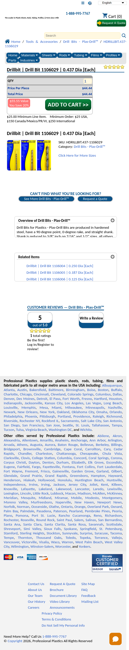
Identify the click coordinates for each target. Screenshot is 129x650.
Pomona (22, 515)
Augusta (36, 444)
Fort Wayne (13, 471)
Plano (8, 515)
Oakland (63, 412)
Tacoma (116, 533)
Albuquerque (112, 385)
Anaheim (61, 440)
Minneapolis (95, 407)
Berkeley (102, 444)
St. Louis (82, 425)
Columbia (64, 458)
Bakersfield (37, 390)
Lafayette (28, 489)
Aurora (50, 444)
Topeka (85, 537)
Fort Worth (71, 398)
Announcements (62, 607)
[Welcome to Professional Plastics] (32, 14)
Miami (56, 407)
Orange (79, 506)
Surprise (86, 533)
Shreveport (12, 529)
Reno (97, 515)
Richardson (113, 515)
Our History (36, 601)
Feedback (88, 595)
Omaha (101, 412)
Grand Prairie (31, 475)
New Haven (84, 502)
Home (12, 55)
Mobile (76, 498)
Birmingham (75, 390)
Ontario (67, 506)
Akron (117, 436)
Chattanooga (66, 453)
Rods (64, 55)
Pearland (75, 511)
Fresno (87, 398)
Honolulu (65, 480)
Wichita (86, 429)
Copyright (15, 641)
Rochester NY (30, 421)
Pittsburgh (47, 416)
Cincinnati (41, 394)
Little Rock (41, 493)
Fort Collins (86, 467)
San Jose (53, 425)
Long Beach (113, 403)
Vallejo (117, 537)
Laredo (98, 489)
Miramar (61, 498)
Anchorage (79, 440)
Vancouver (11, 542)
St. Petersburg (110, 529)
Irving (45, 484)
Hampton (98, 475)
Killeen (117, 484)
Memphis (28, 407)
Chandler (24, 453)
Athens (22, 444)
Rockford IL (50, 421)
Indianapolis (13, 403)
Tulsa (20, 429)
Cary (107, 449)
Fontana (68, 467)
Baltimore (56, 390)
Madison (84, 493)
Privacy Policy (52, 613)
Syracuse (101, 533)
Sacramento (70, 421)
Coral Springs (99, 458)
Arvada (9, 444)
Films (96, 55)
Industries (29, 60)
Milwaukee (73, 407)
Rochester (11, 520)
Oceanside (39, 506)
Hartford (100, 398)
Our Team (35, 595)
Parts (12, 60)
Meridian (10, 498)
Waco (55, 542)
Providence (81, 416)
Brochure (57, 590)
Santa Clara (32, 524)
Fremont (31, 471)
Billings (116, 444)
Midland (45, 498)
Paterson (60, 511)
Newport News (109, 502)
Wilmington (20, 546)
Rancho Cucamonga (74, 515)
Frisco (45, 471)
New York (47, 412)
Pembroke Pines (97, 511)
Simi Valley (32, 529)
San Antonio (112, 421)
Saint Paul (64, 520)
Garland (103, 471)
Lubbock (57, 493)
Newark (9, 412)
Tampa (117, 425)
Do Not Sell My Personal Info (63, 625)
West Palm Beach (88, 542)
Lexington (11, 493)
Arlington (115, 440)
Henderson (12, 480)
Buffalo (116, 390)
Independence (14, 484)
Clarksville (11, 458)
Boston (103, 390)
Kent (104, 484)
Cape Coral (73, 449)
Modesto (92, 498)
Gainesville (60, 471)
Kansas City (53, 403)
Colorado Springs (80, 394)
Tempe (9, 537)
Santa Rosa (77, 524)
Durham (62, 462)
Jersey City (77, 484)
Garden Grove (83, 471)
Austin (22, 390)
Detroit (42, 398)
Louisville (10, 407)
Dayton (34, 462)
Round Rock (45, 520)
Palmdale (27, 511)
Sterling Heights (32, 533)
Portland (64, 416)
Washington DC (60, 429)
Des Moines (25, 398)
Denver (9, 398)
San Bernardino (110, 520)
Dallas (117, 394)
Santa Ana (12, 524)
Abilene (103, 436)
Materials (29, 55)
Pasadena (44, 511)
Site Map (88, 584)
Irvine (33, 484)
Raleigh (98, 416)
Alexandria (12, 440)
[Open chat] (115, 639)
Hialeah (29, 480)
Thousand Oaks (48, 537)
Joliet (93, 484)
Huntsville (114, 480)
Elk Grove (95, 462)
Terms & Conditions (56, 619)
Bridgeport (12, 449)
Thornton (25, 537)
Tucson (9, 429)
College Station (43, 458)
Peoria (117, 511)
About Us (35, 590)
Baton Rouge (68, 444)
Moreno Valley (15, 502)
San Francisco (33, 425)
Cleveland (58, 394)
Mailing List (90, 601)
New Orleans (28, 412)
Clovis (25, 458)
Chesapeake (89, 453)
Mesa (43, 407)
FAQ (84, 590)
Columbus (103, 394)
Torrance (101, 537)
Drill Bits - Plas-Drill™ (89, 146)
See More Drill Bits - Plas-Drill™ (46, 199)
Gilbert (116, 471)
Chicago (26, 394)
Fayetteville (51, 467)
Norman (23, 506)
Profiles (113, 55)
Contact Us (36, 584)
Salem (78, 520)
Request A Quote (62, 584)
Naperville (63, 502)
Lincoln (25, 493)
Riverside (10, 421)
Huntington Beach (89, 480)
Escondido (114, 462)
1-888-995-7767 (78, 13)
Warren (67, 542)
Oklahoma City (83, 412)
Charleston (44, 453)
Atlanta (9, 390)
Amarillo (46, 440)
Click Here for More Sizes (77, 155)
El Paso (55, 398)
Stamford (11, 533)
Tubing (80, 55)
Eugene (9, 467)
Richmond (114, 416)
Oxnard (116, 506)
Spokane (70, 529)
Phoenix (31, 416)
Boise (91, 390)
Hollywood (46, 480)
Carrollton (93, 449)
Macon (70, 493)
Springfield (88, 529)
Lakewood (63, 489)
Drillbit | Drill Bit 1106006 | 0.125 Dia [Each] (59, 279)
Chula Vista (112, 453)
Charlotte (11, 394)
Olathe (54, 506)
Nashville (115, 407)
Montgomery (112, 498)
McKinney (114, 493)
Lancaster (82, 489)
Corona (116, 458)
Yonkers (84, 546)
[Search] (82, 35)
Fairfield (23, 467)
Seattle (68, 425)
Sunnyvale (70, 533)
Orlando (116, 412)
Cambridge (52, 449)
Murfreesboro (41, 502)
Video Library (60, 601)
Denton (48, 462)
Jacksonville (33, 403)
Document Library (63, 595)
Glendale (10, 475)
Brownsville (32, 449)
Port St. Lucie (43, 515)
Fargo (36, 467)
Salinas (91, 520)
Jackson (59, 484)
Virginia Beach (36, 429)
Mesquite (28, 498)
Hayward (115, 475)
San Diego (12, 425)
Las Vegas (93, 403)
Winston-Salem (41, 546)
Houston (115, 398)
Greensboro (79, 475)
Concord (80, 458)
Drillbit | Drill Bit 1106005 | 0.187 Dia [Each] (59, 272)
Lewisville (114, 489)
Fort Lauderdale (109, 467)
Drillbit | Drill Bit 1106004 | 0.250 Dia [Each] (59, 266)
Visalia (44, 542)
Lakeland (45, 489)
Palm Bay (11, 511)
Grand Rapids (56, 475)
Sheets (48, 55)
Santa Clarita (54, 524)
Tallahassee (100, 425)
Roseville (27, 520)
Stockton (53, 533)
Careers (33, 607)
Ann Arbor (97, 440)
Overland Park (98, 506)
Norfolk (9, 506)
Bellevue (86, 444)
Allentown (30, 440)
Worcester (62, 546)
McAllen (99, 493)
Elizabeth (78, 462)
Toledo (71, 537)
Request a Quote (95, 199)
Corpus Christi (15, 462)
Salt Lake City (91, 421)
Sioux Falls (52, 529)
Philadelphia (13, 416)
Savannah (96, 524)
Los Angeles (74, 403)
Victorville (29, 542)
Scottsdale (114, 524)
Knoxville (10, 489)
